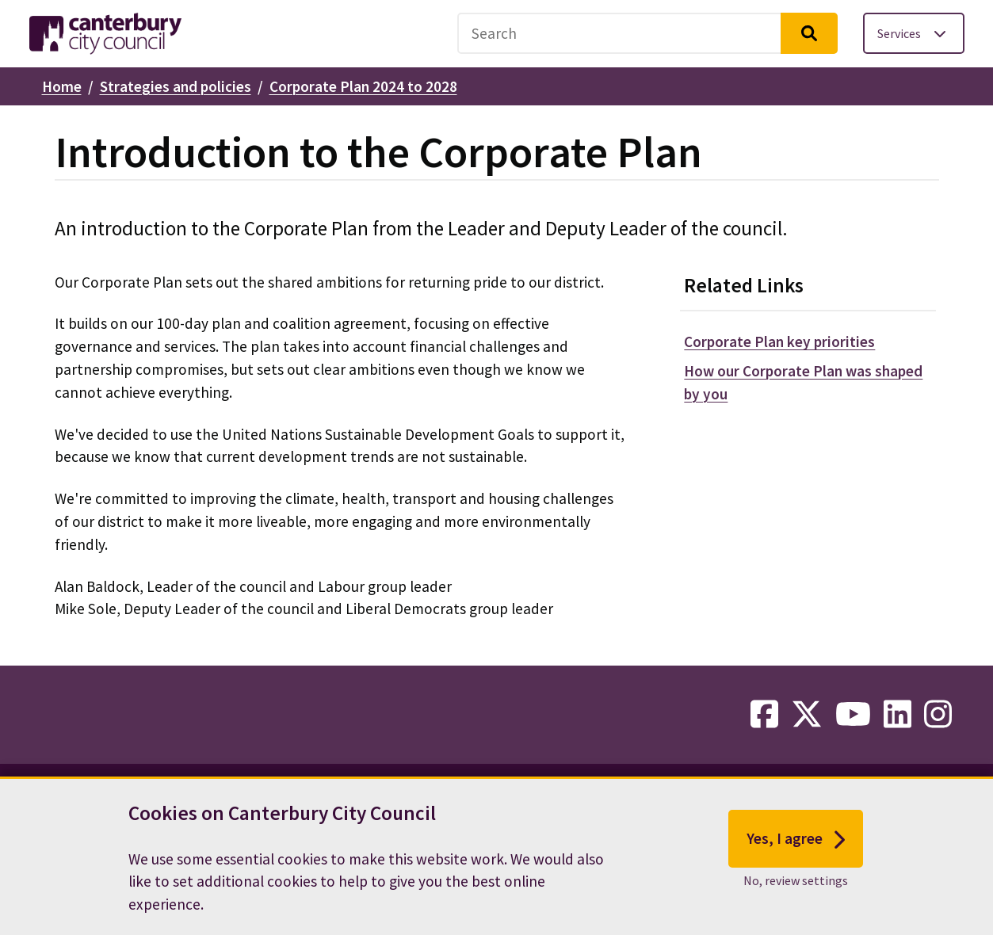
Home (62, 86)
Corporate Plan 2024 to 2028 (363, 86)
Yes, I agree (796, 850)
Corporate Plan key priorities (779, 341)
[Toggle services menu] (913, 33)
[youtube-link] (853, 714)
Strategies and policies (175, 86)
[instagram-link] (938, 714)
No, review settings (795, 891)
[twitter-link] (807, 714)
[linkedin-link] (897, 714)
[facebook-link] (764, 714)
